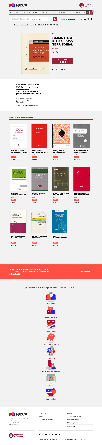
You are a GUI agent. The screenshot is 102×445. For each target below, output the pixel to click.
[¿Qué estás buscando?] (20, 19)
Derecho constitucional (60, 70)
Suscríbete (85, 272)
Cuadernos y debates (30, 105)
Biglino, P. (24, 84)
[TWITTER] (81, 19)
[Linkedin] (52, 434)
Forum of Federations (23, 95)
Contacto (40, 416)
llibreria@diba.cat (14, 424)
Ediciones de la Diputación (45, 419)
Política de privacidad (73, 419)
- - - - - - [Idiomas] (80, 12)
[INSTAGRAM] (88, 19)
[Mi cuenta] (87, 12)
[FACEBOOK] (91, 19)
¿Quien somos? (42, 413)
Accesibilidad (71, 426)
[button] (91, 12)
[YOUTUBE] (84, 19)
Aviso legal (70, 413)
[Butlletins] (56, 434)
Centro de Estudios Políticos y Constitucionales (29, 89)
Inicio (10, 25)
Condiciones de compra (74, 416)
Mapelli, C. (38, 84)
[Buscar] (55, 19)
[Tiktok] (59, 434)
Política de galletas (72, 423)
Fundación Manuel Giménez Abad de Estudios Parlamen (28, 92)
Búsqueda (67, 19)
